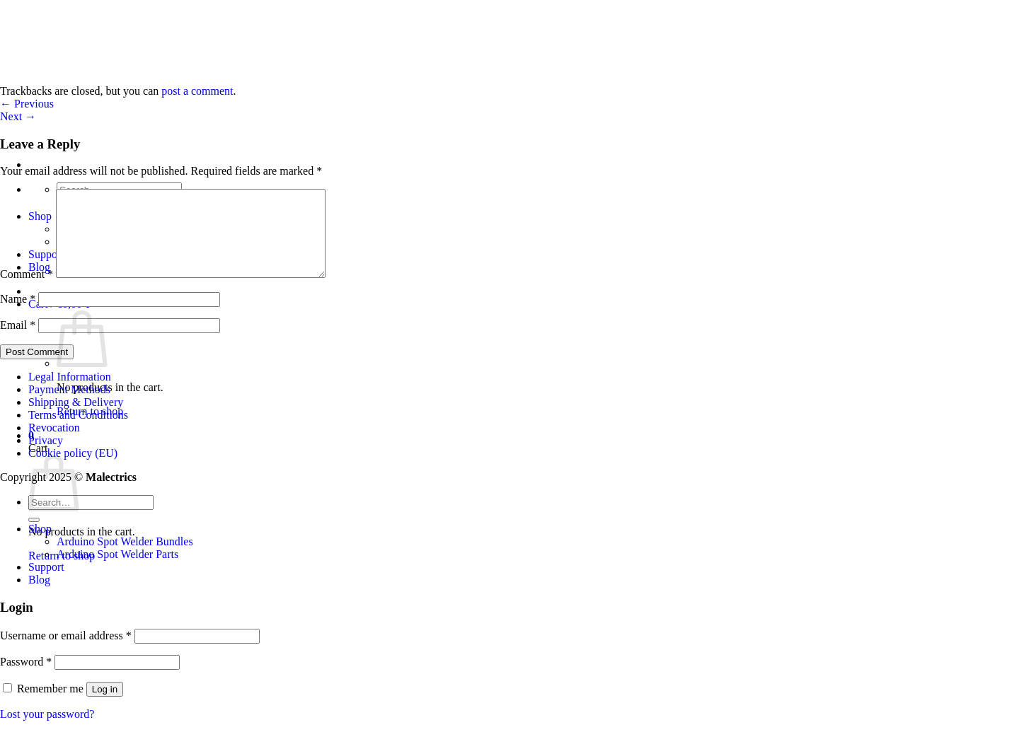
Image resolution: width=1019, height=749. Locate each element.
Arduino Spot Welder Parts (117, 571)
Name (17, 316)
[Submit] (34, 537)
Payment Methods (69, 406)
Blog (39, 597)
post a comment (197, 91)
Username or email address (66, 652)
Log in (104, 706)
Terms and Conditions (78, 432)
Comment (26, 291)
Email (17, 342)
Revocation (54, 445)
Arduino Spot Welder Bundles (125, 558)
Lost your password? (47, 731)
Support (46, 584)
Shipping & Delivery (75, 419)
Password (26, 679)
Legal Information (69, 394)
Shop (40, 546)
